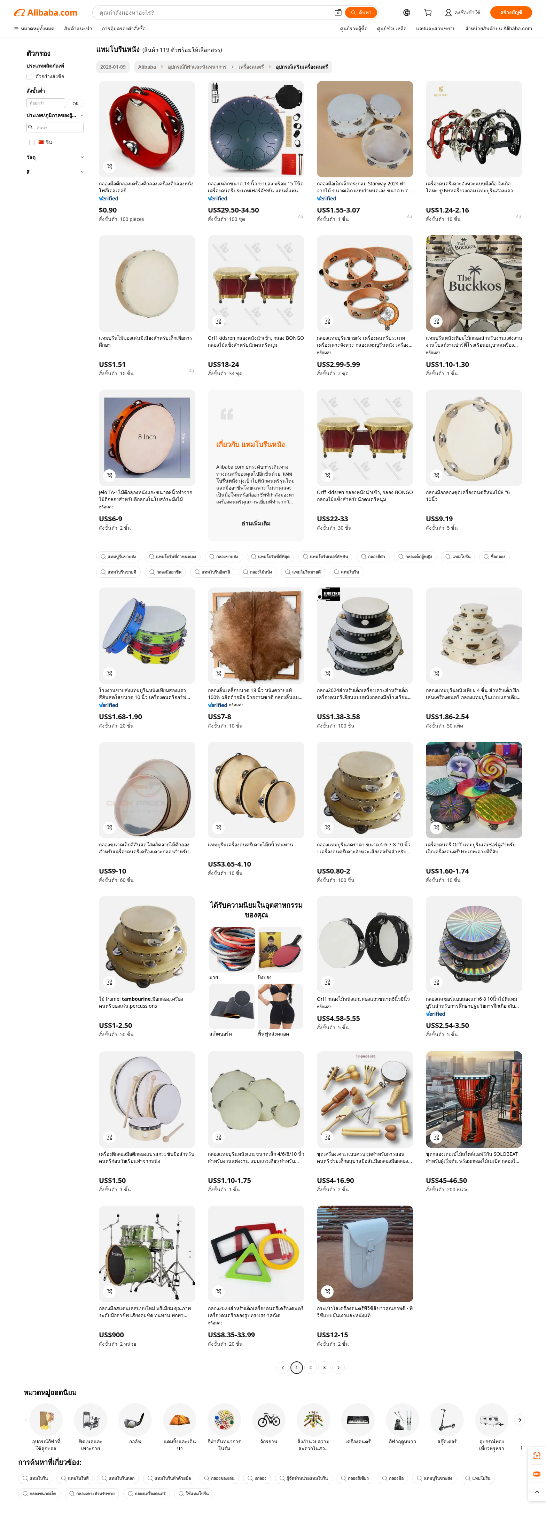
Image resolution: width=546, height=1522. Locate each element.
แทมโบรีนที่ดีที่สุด (270, 557)
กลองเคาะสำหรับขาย (92, 1494)
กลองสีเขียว (355, 1478)
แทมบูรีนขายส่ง (118, 557)
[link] (537, 1456)
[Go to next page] (338, 1367)
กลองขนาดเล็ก (39, 1494)
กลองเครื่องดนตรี (146, 1494)
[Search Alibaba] (214, 12)
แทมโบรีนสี (74, 1478)
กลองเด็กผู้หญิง (415, 557)
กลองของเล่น (219, 1478)
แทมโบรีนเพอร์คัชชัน (325, 557)
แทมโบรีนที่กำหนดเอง (172, 557)
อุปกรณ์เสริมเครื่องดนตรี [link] (302, 66)
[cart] (429, 13)
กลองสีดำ (373, 557)
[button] (338, 12)
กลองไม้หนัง (257, 572)
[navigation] (53, 709)
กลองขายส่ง (223, 557)
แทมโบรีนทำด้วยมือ (169, 1478)
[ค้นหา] (361, 12)
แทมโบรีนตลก (118, 1478)
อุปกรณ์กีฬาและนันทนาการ (197, 66)
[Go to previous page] (282, 1367)
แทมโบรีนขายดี (118, 572)
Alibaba (147, 66)
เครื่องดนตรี (251, 66)
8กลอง (257, 1478)
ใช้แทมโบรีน (194, 1494)
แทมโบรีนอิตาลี (212, 572)
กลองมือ (393, 1478)
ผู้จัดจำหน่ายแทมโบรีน (304, 1478)
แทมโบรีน (457, 557)
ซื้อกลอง (494, 557)
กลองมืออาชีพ (165, 572)
